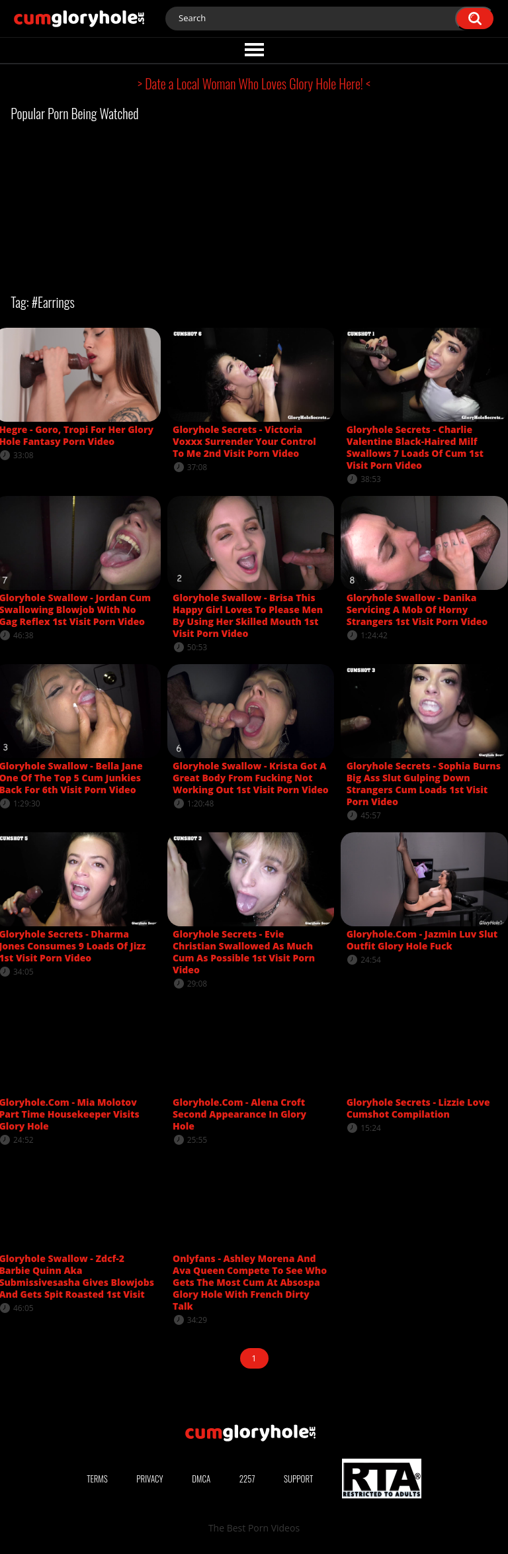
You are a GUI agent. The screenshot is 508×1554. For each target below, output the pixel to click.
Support (298, 1478)
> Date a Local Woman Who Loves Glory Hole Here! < (254, 83)
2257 (247, 1478)
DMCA (201, 1478)
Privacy (149, 1478)
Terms (97, 1478)
